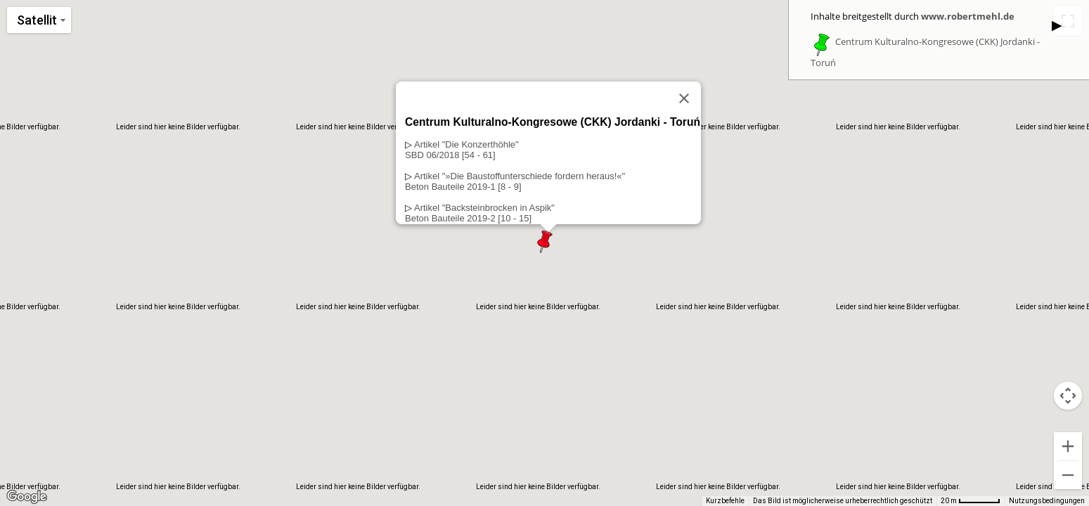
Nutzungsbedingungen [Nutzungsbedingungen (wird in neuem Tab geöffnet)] (1047, 501)
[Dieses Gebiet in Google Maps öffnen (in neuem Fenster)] (27, 497)
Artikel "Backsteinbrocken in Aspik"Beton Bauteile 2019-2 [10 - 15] (480, 212)
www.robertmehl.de (967, 16)
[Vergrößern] (1068, 446)
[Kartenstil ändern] (39, 20)
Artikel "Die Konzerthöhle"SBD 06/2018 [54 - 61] (462, 149)
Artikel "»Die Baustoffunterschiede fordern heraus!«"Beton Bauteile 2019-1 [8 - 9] (515, 181)
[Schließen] (683, 98)
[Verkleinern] (1068, 475)
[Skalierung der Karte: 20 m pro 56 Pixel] (970, 501)
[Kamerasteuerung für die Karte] (1068, 396)
